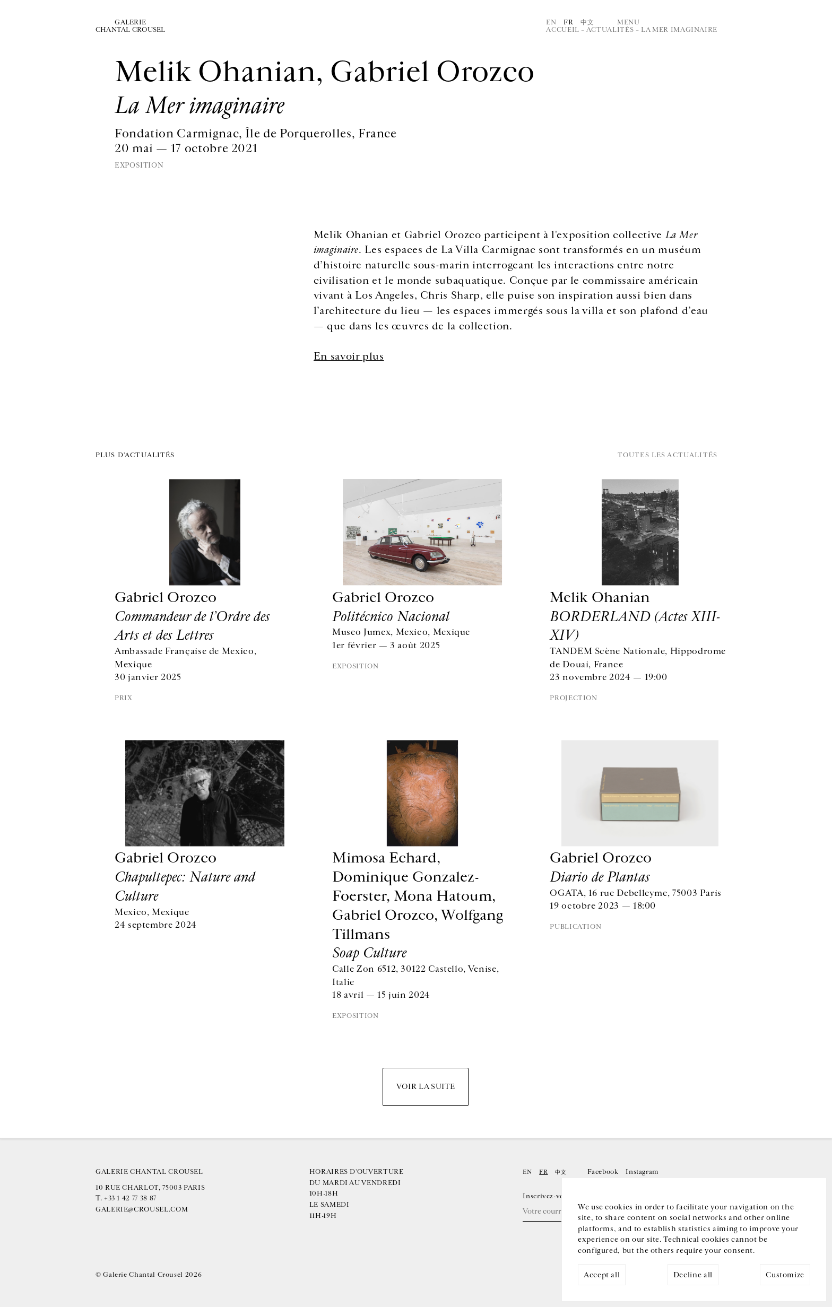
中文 (587, 22)
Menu (628, 22)
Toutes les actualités (667, 455)
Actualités (610, 29)
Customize (785, 1274)
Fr (568, 22)
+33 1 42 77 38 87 (130, 1198)
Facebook (602, 1171)
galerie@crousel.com (142, 1209)
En (551, 22)
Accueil (562, 29)
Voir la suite (425, 1086)
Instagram (642, 1171)
